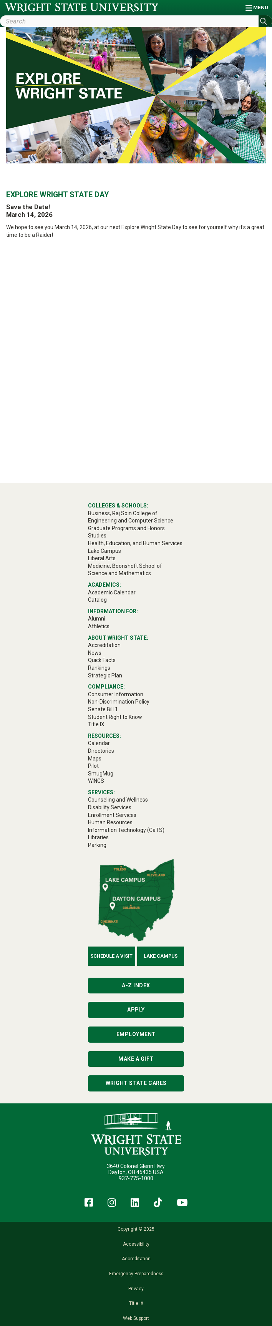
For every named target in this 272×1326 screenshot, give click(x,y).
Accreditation (136, 1258)
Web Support (136, 1318)
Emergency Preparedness (136, 1273)
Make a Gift (136, 1059)
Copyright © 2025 (136, 1229)
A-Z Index (136, 985)
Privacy (136, 1288)
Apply (136, 1010)
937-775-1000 (136, 1178)
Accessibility (136, 1244)
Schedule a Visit (111, 956)
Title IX (136, 1303)
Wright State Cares (136, 1083)
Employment (136, 1034)
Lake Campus (160, 956)
